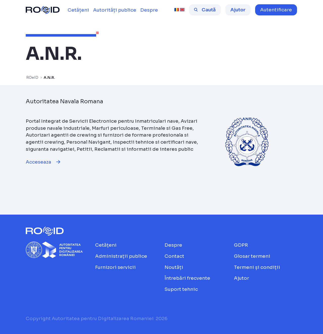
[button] (276, 9)
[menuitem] (78, 10)
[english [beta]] (182, 10)
